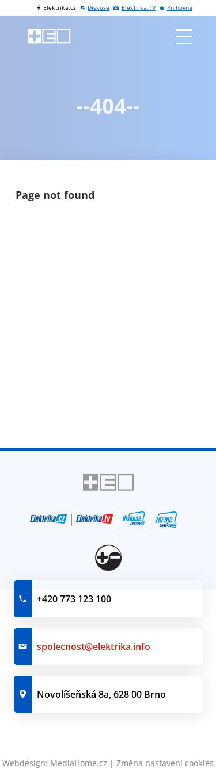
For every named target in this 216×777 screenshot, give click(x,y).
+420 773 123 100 (74, 599)
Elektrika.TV (139, 7)
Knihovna (179, 7)
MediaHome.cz (78, 762)
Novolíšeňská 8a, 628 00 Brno (101, 694)
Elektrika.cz (59, 7)
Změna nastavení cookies (165, 762)
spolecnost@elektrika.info (93, 646)
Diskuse (98, 7)
